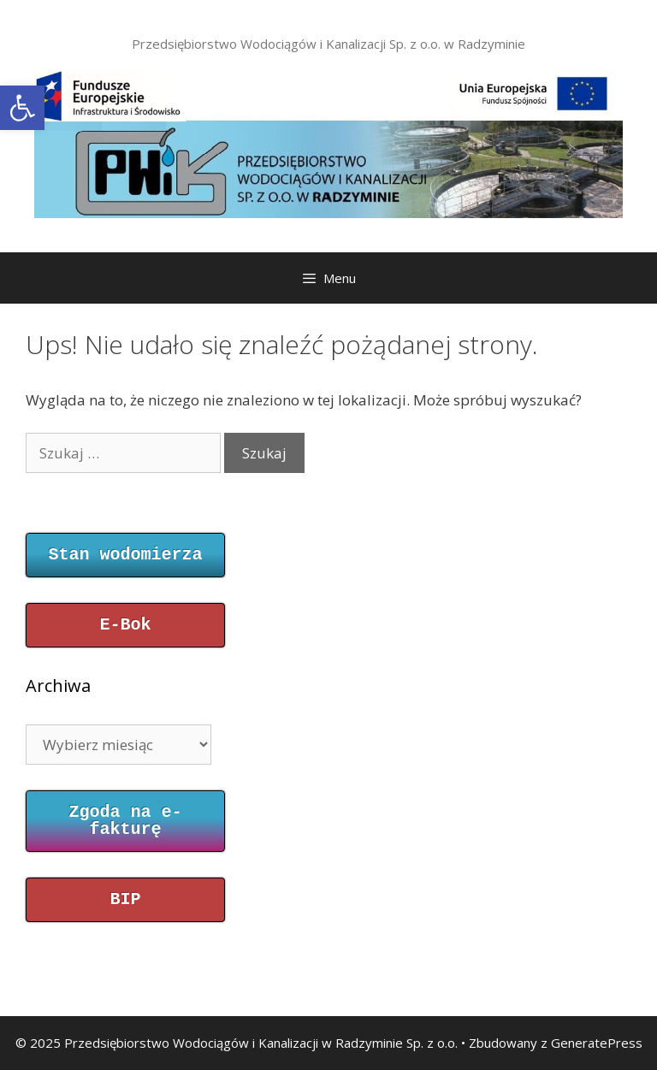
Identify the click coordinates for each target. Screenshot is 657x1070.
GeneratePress (596, 1042)
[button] (22, 108)
